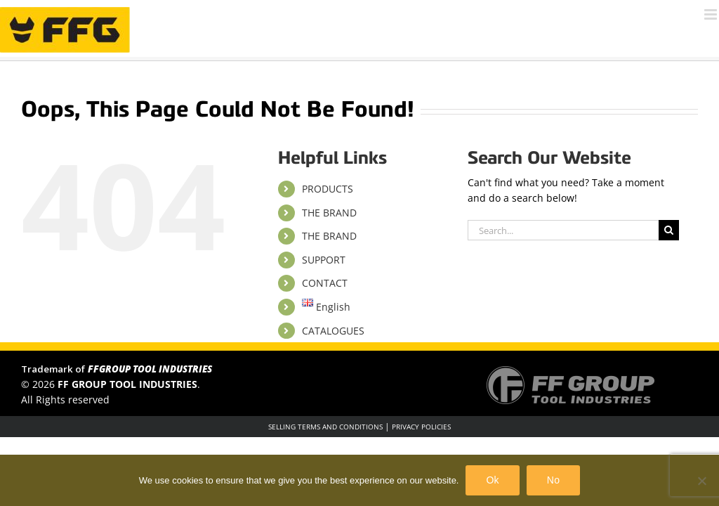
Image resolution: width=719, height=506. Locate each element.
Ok (492, 480)
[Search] (669, 230)
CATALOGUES (333, 330)
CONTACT (325, 283)
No (553, 480)
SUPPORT (323, 259)
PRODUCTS (327, 188)
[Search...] (563, 230)
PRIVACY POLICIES (421, 427)
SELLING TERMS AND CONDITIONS (325, 427)
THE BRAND (329, 212)
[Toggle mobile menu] (711, 14)
